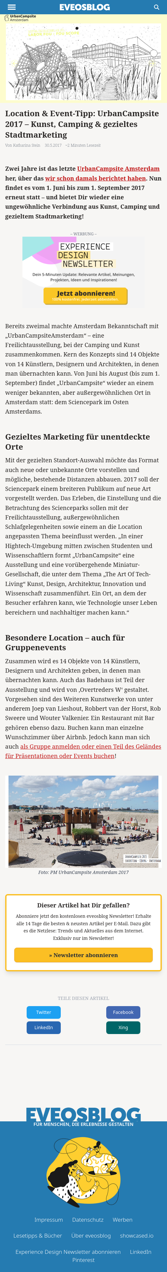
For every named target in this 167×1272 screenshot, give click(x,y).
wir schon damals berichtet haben (95, 178)
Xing (123, 1027)
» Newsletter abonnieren (83, 955)
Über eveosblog (91, 1235)
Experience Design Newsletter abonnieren (68, 1251)
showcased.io (137, 1235)
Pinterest (83, 1260)
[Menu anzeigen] (12, 7)
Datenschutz (87, 1219)
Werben (123, 1219)
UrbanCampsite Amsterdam (118, 168)
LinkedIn (43, 1027)
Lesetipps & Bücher (37, 1235)
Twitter (43, 1012)
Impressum (48, 1219)
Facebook (123, 1012)
